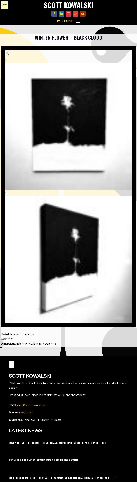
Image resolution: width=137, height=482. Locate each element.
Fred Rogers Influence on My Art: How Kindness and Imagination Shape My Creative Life (62, 374)
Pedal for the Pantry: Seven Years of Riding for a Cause (43, 357)
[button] (125, 57)
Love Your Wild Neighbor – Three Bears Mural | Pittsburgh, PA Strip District (57, 339)
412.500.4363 (25, 309)
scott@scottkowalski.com (32, 301)
